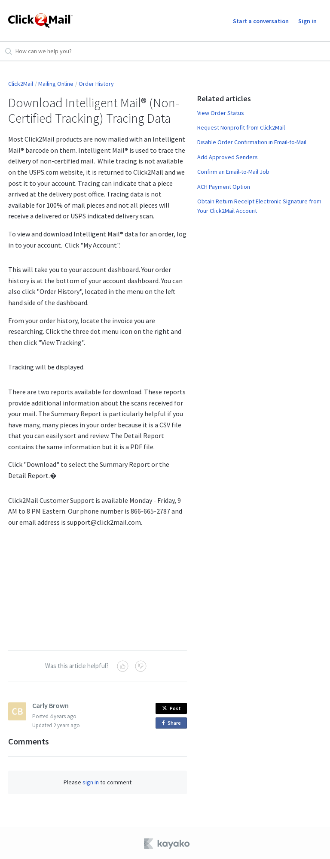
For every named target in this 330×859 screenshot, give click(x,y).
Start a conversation (261, 21)
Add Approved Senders (227, 157)
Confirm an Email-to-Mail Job (233, 171)
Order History (96, 84)
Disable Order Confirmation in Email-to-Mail (251, 142)
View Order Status (220, 113)
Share (173, 723)
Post (171, 708)
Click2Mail (20, 84)
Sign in (307, 21)
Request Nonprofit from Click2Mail (241, 127)
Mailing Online (55, 84)
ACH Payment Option (223, 187)
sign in (90, 782)
